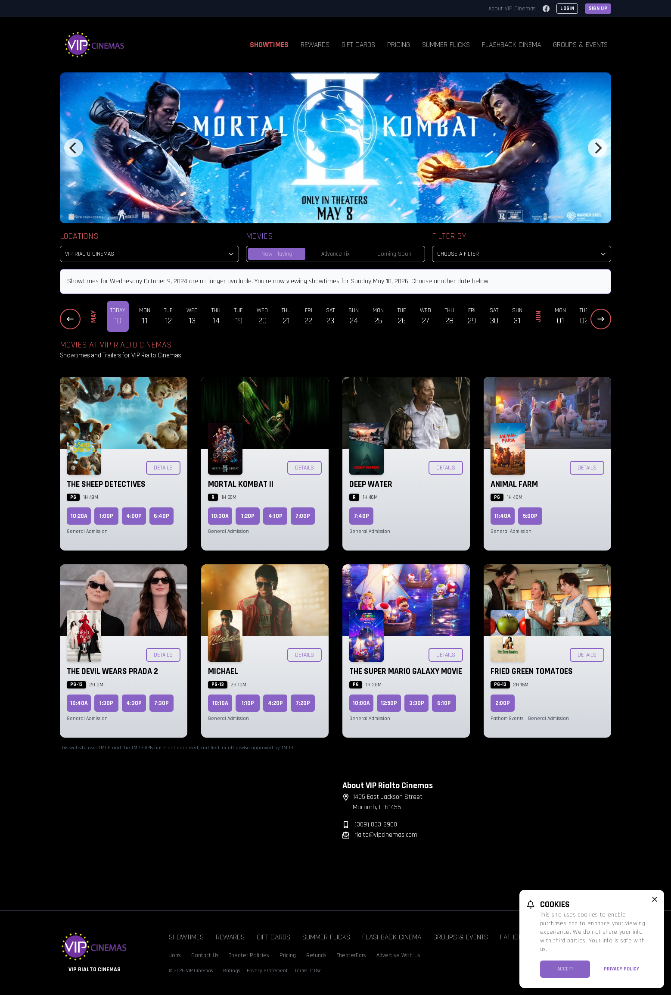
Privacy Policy (621, 969)
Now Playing (276, 254)
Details (163, 468)
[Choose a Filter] (521, 254)
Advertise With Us (398, 955)
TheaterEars (351, 955)
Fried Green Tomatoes (532, 671)
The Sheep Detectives (106, 484)
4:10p (275, 516)
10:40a (79, 703)
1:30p (106, 703)
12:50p (389, 703)
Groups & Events (580, 45)
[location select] (149, 254)
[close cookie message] (654, 899)
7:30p (161, 703)
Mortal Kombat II (240, 484)
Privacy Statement (267, 970)
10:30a (220, 516)
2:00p (502, 703)
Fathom (512, 937)
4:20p (275, 703)
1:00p (106, 516)
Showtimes (269, 45)
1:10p (248, 703)
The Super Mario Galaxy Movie (405, 671)
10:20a (79, 516)
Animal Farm (514, 484)
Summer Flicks (446, 45)
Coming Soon (394, 254)
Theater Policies (249, 955)
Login (567, 8)
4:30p (134, 703)
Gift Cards (358, 45)
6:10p (444, 703)
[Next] (597, 147)
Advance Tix (335, 254)
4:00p (134, 516)
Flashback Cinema (511, 45)
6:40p (161, 516)
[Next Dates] (600, 319)
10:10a (220, 703)
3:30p (416, 703)
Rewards (315, 45)
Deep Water (370, 484)
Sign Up (598, 8)
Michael (223, 671)
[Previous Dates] (70, 319)
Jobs (175, 955)
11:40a (502, 516)
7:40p (361, 516)
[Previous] (73, 147)
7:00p (302, 516)
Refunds (316, 955)
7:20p (303, 703)
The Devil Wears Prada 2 (112, 671)
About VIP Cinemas (512, 9)
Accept (565, 969)
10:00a (361, 703)
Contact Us (205, 955)
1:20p (248, 516)
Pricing (398, 45)
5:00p (530, 516)
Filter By (449, 236)
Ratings (231, 970)
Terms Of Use (308, 970)
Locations (79, 236)
